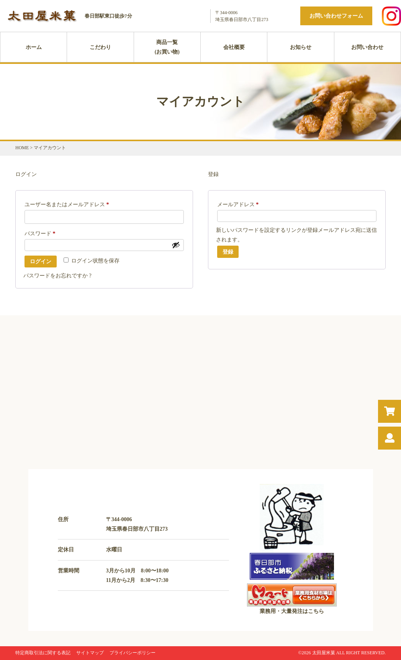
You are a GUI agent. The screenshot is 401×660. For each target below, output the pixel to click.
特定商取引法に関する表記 (42, 652)
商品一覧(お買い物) (167, 47)
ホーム (34, 47)
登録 (228, 252)
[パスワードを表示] (176, 245)
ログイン (40, 261)
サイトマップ (90, 652)
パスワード (43, 233)
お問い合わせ (367, 47)
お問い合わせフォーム (336, 16)
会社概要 (234, 47)
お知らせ (300, 47)
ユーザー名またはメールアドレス (69, 204)
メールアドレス (240, 204)
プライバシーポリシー (132, 652)
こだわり (100, 47)
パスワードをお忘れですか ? (57, 276)
